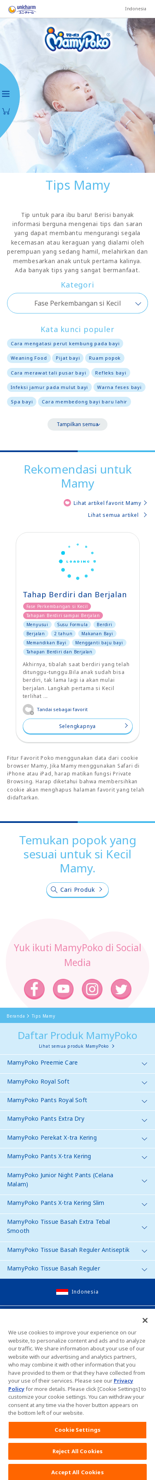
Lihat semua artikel (113, 514)
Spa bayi (22, 401)
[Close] (145, 1335)
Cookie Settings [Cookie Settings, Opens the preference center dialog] (77, 1444)
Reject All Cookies (77, 1465)
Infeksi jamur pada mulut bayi (49, 387)
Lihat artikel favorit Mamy (107, 503)
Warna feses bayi (119, 387)
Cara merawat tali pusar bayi (48, 373)
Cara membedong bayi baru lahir (84, 401)
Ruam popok (105, 358)
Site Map (21, 1319)
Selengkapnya (77, 726)
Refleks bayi (110, 373)
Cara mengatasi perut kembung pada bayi (65, 343)
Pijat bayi (68, 358)
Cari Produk (77, 889)
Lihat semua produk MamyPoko (74, 1046)
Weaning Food (29, 358)
